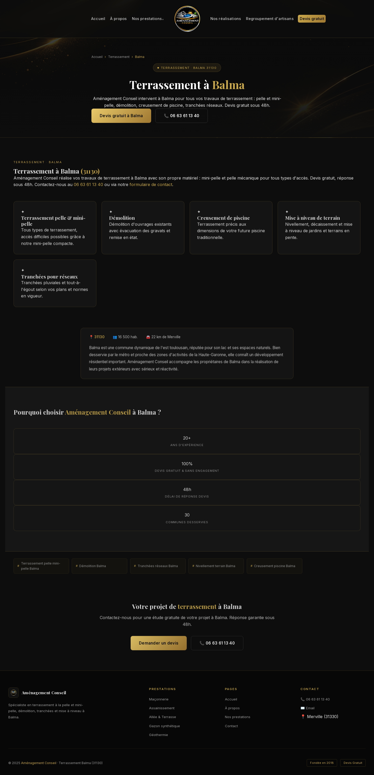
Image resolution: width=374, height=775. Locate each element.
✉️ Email (307, 708)
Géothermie (158, 735)
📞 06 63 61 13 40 (181, 115)
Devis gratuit (312, 19)
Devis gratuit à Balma (121, 115)
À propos (118, 19)
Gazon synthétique (164, 726)
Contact (231, 726)
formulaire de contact (151, 184)
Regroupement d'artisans (269, 19)
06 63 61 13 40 (88, 184)
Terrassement (119, 57)
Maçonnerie (159, 699)
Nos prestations (147, 19)
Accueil (98, 19)
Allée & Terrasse (162, 717)
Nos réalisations (225, 19)
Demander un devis (158, 644)
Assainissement (162, 708)
